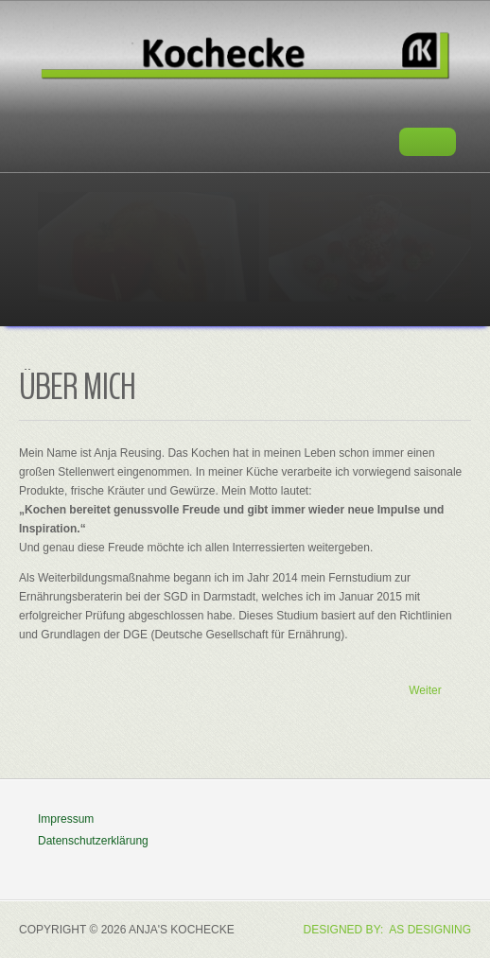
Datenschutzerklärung (93, 840)
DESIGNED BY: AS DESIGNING (387, 929)
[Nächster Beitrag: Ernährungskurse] (433, 690)
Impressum (66, 819)
